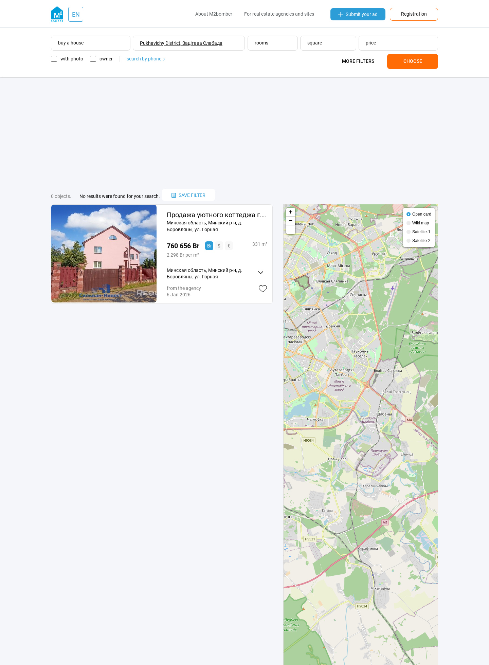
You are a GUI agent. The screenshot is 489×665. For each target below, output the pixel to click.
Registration (414, 14)
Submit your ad (358, 14)
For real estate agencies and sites (279, 14)
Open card (421, 214)
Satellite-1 (421, 231)
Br (209, 245)
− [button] (291, 221)
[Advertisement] (244, 132)
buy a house (71, 42)
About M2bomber (213, 14)
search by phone (146, 58)
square (314, 42)
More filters (358, 61)
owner (106, 58)
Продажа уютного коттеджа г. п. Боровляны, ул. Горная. (217, 214)
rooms (261, 42)
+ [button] (291, 212)
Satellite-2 (421, 240)
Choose (412, 61)
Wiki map (420, 223)
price (371, 42)
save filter (188, 195)
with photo (71, 58)
